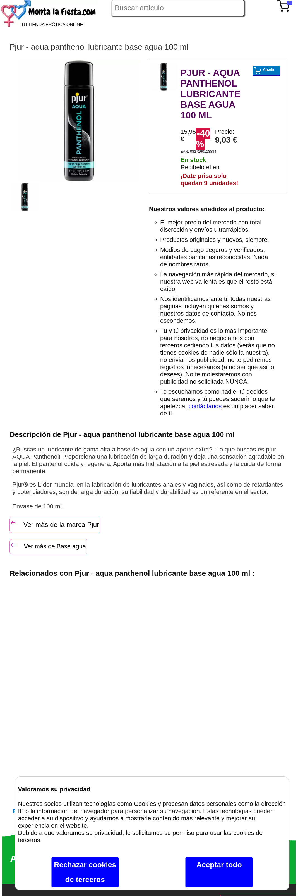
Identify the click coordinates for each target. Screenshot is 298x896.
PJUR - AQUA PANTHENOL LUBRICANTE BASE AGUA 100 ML (210, 94)
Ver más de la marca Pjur (54, 523)
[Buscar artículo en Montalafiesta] (178, 8)
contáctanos (205, 406)
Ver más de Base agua (48, 546)
